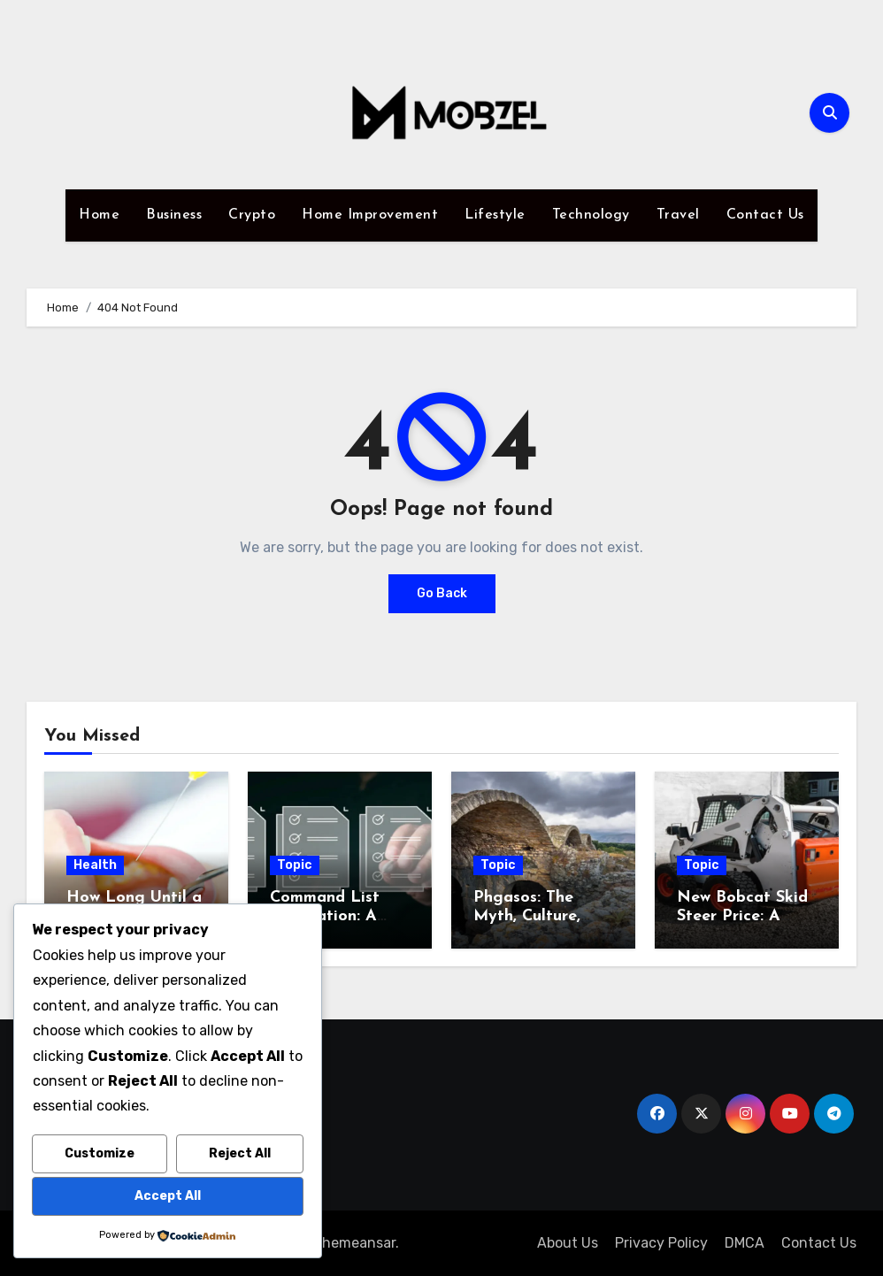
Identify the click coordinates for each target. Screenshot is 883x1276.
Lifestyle (495, 215)
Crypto (251, 215)
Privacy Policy (661, 1242)
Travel (678, 215)
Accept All (167, 1195)
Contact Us (765, 215)
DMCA (744, 1242)
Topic (294, 864)
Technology (591, 215)
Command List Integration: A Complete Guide (331, 916)
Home (99, 215)
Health (95, 864)
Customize (99, 1153)
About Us (567, 1242)
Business (174, 215)
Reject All (240, 1153)
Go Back (442, 593)
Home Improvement (370, 215)
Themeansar (354, 1242)
